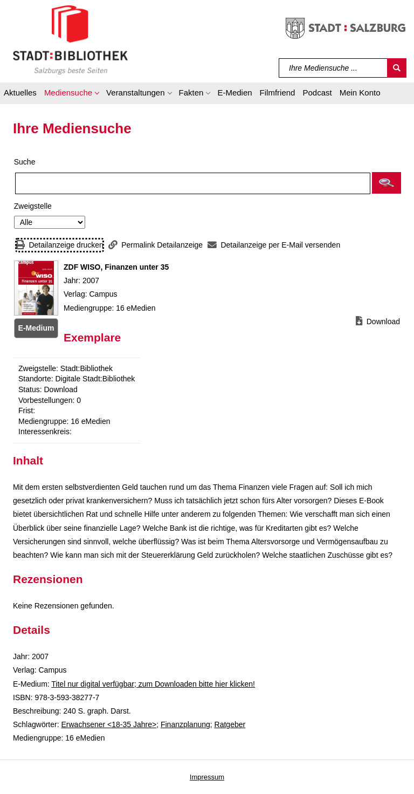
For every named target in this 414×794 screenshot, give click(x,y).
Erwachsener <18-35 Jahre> (108, 724)
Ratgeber (230, 724)
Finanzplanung (185, 724)
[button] (71, 94)
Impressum (207, 777)
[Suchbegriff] (333, 68)
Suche (25, 162)
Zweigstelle (33, 206)
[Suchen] (396, 68)
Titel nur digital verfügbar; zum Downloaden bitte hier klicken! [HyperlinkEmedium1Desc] (153, 684)
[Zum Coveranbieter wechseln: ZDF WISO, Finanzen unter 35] (36, 288)
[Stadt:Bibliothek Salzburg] (70, 39)
